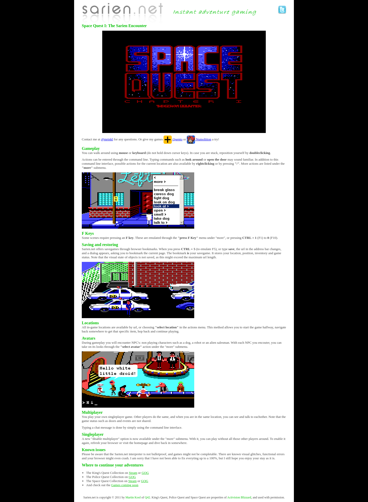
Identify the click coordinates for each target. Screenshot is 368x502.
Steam (133, 473)
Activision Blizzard (239, 497)
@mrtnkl (107, 139)
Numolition (199, 139)
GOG (145, 473)
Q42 (147, 497)
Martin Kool (133, 497)
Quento (173, 139)
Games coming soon (124, 485)
